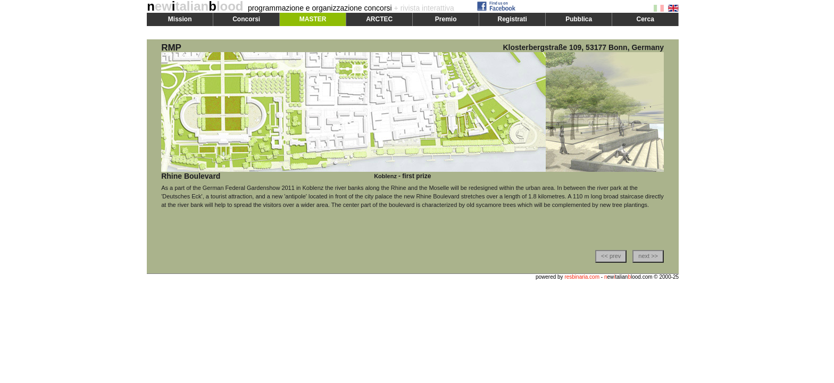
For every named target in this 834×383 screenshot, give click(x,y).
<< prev (611, 256)
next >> (648, 256)
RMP (171, 48)
